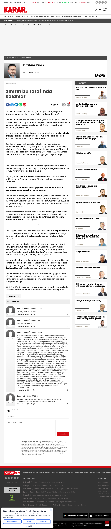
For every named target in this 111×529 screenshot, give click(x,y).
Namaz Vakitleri (103, 485)
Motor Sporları (64, 492)
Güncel (11, 16)
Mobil (37, 498)
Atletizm (55, 492)
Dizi (46, 502)
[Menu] (95, 16)
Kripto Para (44, 16)
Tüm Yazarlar (26, 58)
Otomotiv (49, 489)
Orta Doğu (36, 485)
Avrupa (51, 485)
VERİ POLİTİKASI (89, 473)
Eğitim (63, 482)
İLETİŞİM (35, 473)
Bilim (66, 498)
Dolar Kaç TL (102, 491)
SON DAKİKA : (9, 21)
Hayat (58, 16)
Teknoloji (27, 498)
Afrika (61, 485)
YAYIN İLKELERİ (50, 473)
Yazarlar (19, 16)
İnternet (43, 498)
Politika (35, 482)
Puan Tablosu (103, 488)
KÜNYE (41, 473)
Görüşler (77, 16)
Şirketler (74, 489)
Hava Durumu (103, 483)
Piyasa (36, 489)
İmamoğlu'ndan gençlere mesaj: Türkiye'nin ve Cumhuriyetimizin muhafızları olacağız (45, 21)
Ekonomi (34, 16)
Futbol (32, 492)
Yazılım (60, 498)
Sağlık (47, 495)
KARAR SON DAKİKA (12, 490)
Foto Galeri (28, 505)
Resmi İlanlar (88, 16)
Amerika (44, 485)
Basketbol (40, 492)
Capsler (45, 505)
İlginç (62, 502)
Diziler (34, 495)
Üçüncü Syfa (43, 482)
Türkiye (52, 482)
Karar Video (67, 16)
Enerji (56, 489)
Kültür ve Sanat (66, 505)
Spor (52, 16)
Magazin (40, 495)
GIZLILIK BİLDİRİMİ (77, 473)
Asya (56, 485)
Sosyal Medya (52, 498)
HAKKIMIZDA (27, 473)
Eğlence (63, 495)
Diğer (73, 492)
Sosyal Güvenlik (64, 489)
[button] (51, 105)
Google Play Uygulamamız (77, 515)
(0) (28, 314)
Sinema (51, 502)
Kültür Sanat (54, 495)
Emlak (42, 489)
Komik (57, 502)
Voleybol (48, 492)
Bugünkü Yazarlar (11, 58)
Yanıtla (21, 314)
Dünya (26, 16)
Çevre (58, 482)
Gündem (40, 502)
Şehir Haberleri (103, 494)
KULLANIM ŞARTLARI (63, 473)
